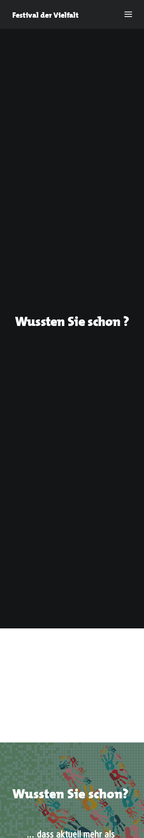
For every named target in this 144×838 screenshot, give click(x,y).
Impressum (43, 690)
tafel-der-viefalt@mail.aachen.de (53, 590)
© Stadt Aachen (72, 700)
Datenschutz (92, 690)
